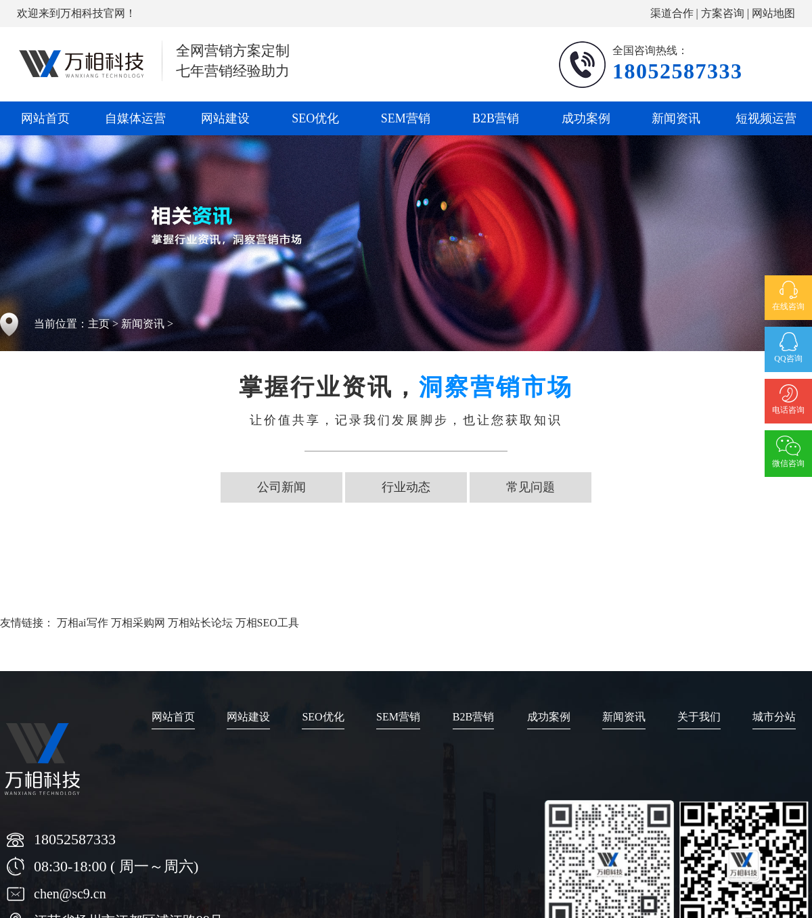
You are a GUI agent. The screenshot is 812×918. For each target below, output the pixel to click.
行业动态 (406, 487)
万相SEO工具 (267, 622)
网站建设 (225, 118)
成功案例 (586, 118)
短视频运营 (766, 118)
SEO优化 (315, 118)
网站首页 (45, 118)
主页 (99, 323)
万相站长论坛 (200, 622)
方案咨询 (722, 13)
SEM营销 (405, 118)
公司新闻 (281, 487)
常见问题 (530, 487)
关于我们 (699, 716)
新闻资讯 (676, 118)
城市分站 (774, 716)
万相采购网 (138, 622)
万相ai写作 (82, 622)
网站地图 (773, 13)
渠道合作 (672, 13)
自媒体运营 (135, 118)
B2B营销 (495, 118)
